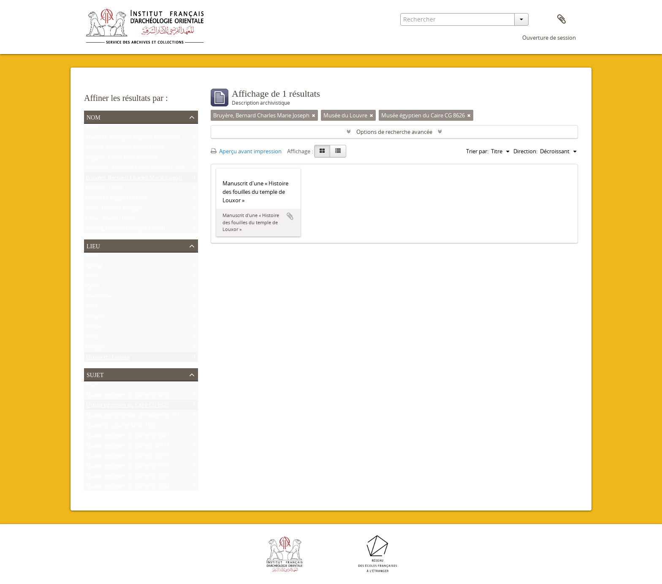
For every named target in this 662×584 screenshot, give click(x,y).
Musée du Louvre (108, 359)
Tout (92, 129)
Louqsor (96, 349)
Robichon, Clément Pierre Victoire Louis (135, 169)
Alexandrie (99, 298)
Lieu (93, 245)
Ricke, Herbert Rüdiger (114, 210)
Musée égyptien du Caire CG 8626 (127, 406)
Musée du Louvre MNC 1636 (121, 427)
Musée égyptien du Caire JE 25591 (127, 457)
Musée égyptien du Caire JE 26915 (127, 447)
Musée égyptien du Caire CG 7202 (127, 488)
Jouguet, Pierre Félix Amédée (121, 159)
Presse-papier (561, 19)
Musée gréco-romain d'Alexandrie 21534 (136, 417)
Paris (92, 338)
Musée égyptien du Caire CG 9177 (127, 467)
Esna (92, 308)
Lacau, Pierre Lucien (111, 220)
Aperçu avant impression (246, 151)
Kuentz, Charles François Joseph (125, 230)
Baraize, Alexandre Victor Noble (125, 149)
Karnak (94, 268)
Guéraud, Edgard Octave (116, 200)
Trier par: (477, 151)
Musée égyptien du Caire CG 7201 (127, 477)
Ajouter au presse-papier (290, 216)
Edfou (93, 278)
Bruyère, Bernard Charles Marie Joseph (134, 179)
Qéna (92, 288)
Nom (93, 116)
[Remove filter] (313, 115)
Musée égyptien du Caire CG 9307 (127, 437)
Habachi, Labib (104, 189)
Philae (93, 328)
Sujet (95, 374)
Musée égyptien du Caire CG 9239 (127, 396)
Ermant (95, 318)
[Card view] (322, 151)
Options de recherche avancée (394, 132)
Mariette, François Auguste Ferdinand (133, 139)
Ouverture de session (549, 37)
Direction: (525, 151)
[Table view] (338, 151)
